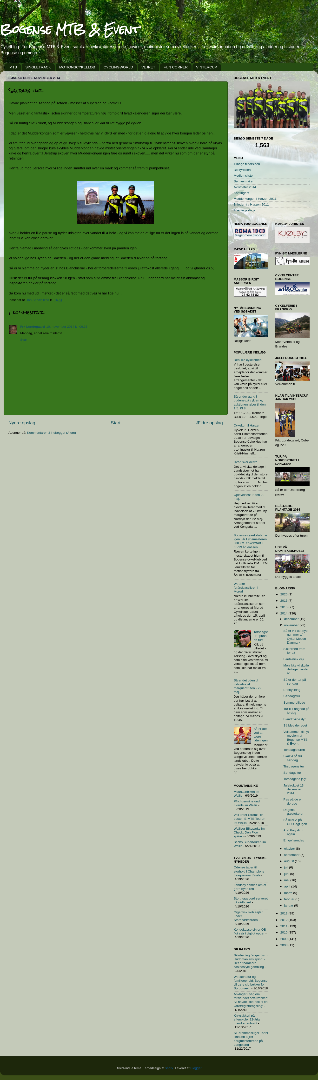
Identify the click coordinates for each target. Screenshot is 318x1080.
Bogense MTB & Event (70, 29)
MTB (13, 67)
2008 (284, 945)
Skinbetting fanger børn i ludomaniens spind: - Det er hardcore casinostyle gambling (250, 961)
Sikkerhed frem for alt (294, 650)
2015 (284, 607)
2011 (284, 926)
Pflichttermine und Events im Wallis (247, 803)
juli (286, 867)
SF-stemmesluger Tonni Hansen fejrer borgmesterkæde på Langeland (251, 1039)
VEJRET (148, 67)
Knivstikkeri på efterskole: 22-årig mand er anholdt (247, 1019)
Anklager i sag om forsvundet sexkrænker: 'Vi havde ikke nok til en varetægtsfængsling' (251, 1000)
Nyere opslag (21, 422)
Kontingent (241, 193)
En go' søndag (293, 840)
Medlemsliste (243, 175)
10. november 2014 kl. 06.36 (66, 326)
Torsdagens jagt (294, 779)
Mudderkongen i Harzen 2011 (255, 198)
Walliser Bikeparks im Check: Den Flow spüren (249, 832)
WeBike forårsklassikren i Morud (246, 587)
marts (288, 893)
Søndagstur (291, 696)
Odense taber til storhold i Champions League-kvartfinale (249, 871)
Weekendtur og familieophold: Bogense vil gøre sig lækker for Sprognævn (250, 982)
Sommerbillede (294, 702)
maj (287, 880)
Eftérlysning (291, 690)
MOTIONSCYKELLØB (77, 67)
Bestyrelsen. (243, 170)
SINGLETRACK (38, 67)
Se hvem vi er (244, 181)
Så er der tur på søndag (294, 681)
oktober (290, 848)
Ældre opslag (209, 422)
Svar (23, 339)
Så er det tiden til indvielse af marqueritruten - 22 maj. (247, 686)
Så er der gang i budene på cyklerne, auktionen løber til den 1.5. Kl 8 (250, 402)
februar (290, 899)
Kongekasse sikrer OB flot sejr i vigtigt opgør (250, 931)
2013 (284, 913)
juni (287, 874)
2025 (284, 594)
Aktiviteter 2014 (245, 187)
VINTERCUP (206, 67)
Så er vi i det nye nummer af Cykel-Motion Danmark (295, 636)
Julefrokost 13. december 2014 (294, 789)
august (289, 861)
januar (289, 905)
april (287, 886)
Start (115, 422)
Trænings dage (244, 210)
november (292, 625)
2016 (284, 600)
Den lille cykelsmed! (248, 360)
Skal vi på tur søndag (292, 758)
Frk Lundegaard (32, 326)
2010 (284, 932)
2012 (284, 920)
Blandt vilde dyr (294, 719)
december (292, 619)
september (292, 855)
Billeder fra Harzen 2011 (251, 204)
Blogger (195, 1068)
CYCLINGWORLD (118, 67)
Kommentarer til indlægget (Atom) (51, 432)
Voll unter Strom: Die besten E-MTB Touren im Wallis (249, 818)
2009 (284, 939)
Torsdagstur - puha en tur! (260, 635)
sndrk (169, 1068)
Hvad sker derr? (245, 462)
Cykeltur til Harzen (247, 425)
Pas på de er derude (292, 801)
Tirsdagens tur (293, 766)
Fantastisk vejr (293, 659)
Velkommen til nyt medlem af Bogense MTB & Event (296, 737)
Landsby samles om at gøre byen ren (250, 887)
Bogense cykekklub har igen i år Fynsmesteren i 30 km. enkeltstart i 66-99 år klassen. (250, 541)
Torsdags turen (294, 750)
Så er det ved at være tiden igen (260, 734)
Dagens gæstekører (293, 811)
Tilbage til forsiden (247, 164)
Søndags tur (292, 772)
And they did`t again (293, 832)
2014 (284, 613)
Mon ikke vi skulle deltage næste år (296, 669)
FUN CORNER (176, 67)
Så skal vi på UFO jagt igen (295, 822)
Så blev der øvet (295, 725)
